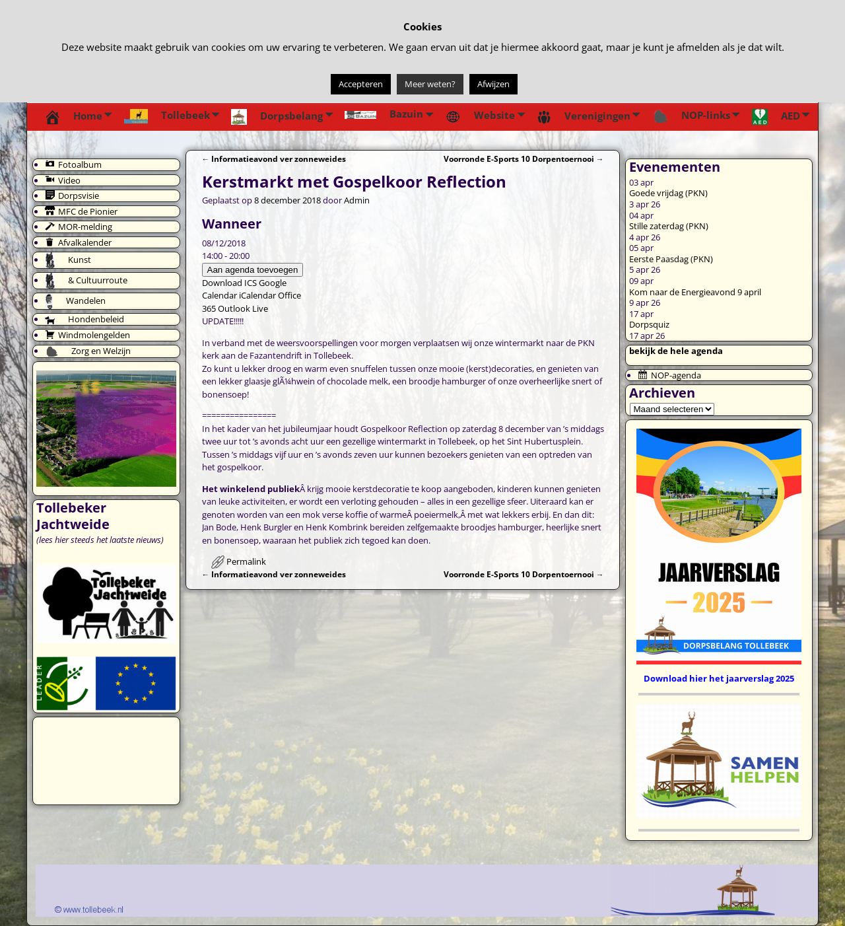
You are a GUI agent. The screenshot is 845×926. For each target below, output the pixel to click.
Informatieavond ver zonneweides (274, 158)
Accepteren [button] (361, 84)
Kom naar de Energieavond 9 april (695, 292)
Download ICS (229, 283)
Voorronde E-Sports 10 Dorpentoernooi (524, 158)
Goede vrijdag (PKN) (668, 193)
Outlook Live (243, 308)
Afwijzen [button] (493, 84)
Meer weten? (430, 84)
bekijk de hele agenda (676, 351)
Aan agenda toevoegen (252, 270)
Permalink (246, 561)
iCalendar (257, 295)
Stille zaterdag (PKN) (668, 226)
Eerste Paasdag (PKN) (671, 259)
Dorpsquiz (649, 324)
